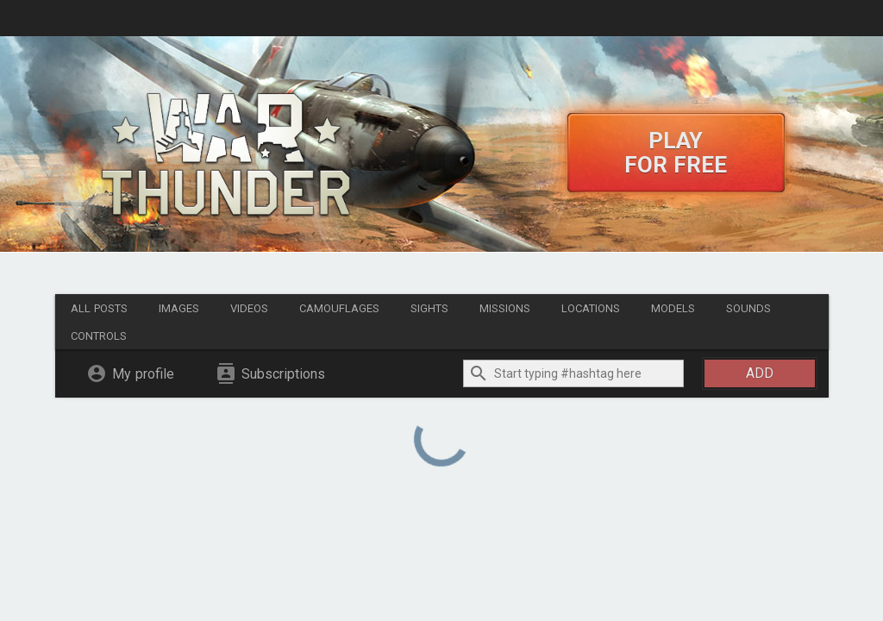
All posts (99, 308)
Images (179, 308)
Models (673, 308)
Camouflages (339, 308)
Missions (504, 308)
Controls (99, 335)
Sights (429, 308)
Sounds (748, 308)
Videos (249, 308)
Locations (590, 308)
